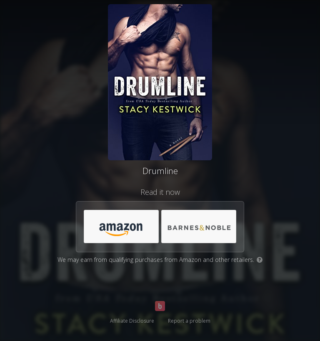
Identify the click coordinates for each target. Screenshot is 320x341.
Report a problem (189, 320)
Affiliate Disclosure (132, 320)
